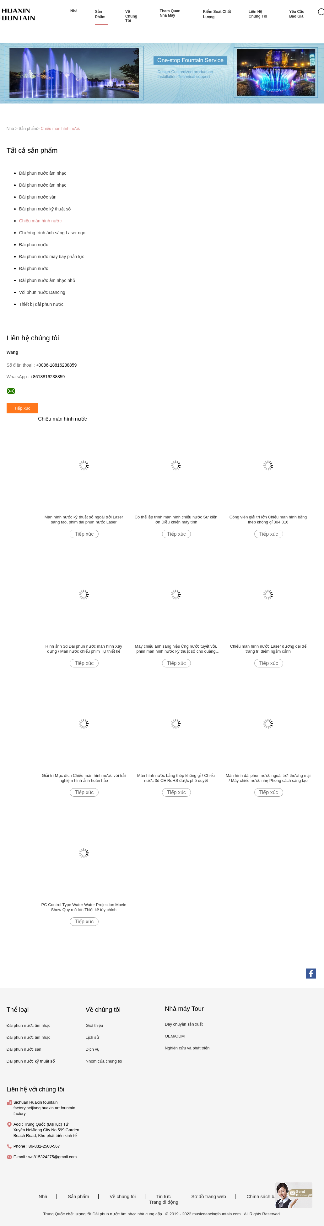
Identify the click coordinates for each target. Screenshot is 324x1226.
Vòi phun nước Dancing (42, 292)
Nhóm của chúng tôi (104, 1061)
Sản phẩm (100, 14)
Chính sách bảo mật (267, 1196)
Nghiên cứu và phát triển (187, 1048)
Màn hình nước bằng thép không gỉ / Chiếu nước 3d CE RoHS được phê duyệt (176, 778)
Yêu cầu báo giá (296, 14)
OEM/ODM (175, 1036)
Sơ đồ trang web (208, 1196)
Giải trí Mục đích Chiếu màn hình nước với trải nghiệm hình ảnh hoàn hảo (84, 778)
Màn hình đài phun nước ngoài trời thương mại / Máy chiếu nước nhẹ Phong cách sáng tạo (268, 778)
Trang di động (163, 1202)
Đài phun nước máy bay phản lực (51, 256)
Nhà (74, 11)
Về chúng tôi (131, 16)
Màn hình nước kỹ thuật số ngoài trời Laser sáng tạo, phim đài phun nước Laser (84, 519)
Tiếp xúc (84, 534)
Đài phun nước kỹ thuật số (45, 208)
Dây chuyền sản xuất (184, 1024)
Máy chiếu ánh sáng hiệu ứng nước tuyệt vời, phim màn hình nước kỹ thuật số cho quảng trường (176, 649)
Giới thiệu (94, 1025)
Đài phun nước (33, 244)
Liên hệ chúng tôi (258, 14)
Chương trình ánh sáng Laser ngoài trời (54, 232)
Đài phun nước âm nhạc (43, 173)
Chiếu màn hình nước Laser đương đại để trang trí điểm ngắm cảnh (268, 649)
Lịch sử (92, 1037)
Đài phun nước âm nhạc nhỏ (47, 280)
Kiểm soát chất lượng (217, 14)
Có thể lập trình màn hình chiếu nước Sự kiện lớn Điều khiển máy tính (176, 519)
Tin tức (163, 1196)
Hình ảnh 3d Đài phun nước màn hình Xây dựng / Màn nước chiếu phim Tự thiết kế (84, 649)
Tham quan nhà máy (170, 13)
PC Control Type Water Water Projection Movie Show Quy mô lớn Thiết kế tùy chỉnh (83, 907)
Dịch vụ (93, 1049)
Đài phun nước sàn (38, 196)
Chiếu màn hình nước (60, 128)
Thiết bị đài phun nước (41, 304)
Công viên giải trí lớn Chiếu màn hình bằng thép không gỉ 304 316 (268, 519)
